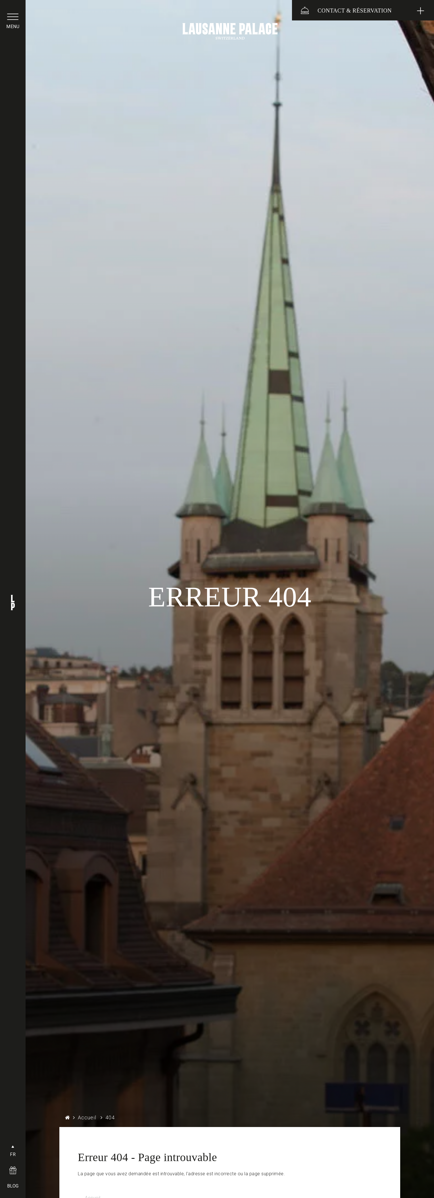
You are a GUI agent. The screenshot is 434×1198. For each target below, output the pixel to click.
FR (13, 1154)
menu (12, 26)
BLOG (13, 1186)
